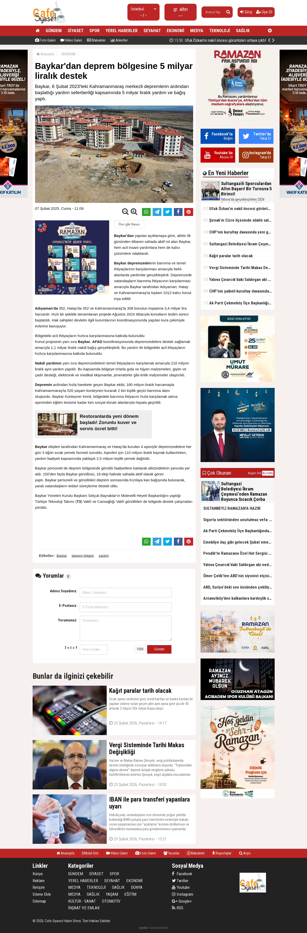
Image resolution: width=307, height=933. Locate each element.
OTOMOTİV (111, 901)
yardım (104, 556)
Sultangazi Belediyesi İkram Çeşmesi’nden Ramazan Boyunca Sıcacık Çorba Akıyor (238, 244)
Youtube (181, 887)
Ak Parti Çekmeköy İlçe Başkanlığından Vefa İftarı (238, 303)
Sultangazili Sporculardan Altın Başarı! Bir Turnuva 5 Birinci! (224, 40)
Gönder (159, 649)
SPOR (94, 30)
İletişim (39, 887)
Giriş (246, 11)
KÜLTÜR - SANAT (82, 901)
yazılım (143, 928)
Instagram (182, 894)
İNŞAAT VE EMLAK (84, 907)
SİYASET (75, 30)
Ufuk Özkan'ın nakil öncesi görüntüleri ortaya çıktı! (238, 208)
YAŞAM (112, 894)
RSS (177, 907)
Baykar (62, 556)
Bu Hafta (268, 473)
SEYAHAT (152, 30)
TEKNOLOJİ (219, 30)
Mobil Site (90, 853)
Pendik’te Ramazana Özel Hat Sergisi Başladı (238, 553)
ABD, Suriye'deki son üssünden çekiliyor (238, 587)
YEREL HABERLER (121, 30)
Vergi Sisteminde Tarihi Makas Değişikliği (238, 267)
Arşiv (244, 853)
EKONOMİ (175, 30)
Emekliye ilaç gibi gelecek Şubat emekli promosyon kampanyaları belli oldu (238, 542)
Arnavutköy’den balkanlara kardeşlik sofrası (238, 598)
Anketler (119, 40)
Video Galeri (71, 40)
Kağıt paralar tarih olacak (228, 255)
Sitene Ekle (42, 894)
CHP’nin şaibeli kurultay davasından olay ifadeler (238, 291)
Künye (38, 873)
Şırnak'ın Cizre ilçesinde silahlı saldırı (238, 220)
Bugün (252, 473)
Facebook (182, 873)
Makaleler (96, 40)
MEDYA (196, 30)
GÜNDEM (54, 30)
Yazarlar (171, 853)
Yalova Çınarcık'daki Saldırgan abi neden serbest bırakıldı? (238, 279)
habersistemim (158, 928)
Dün (259, 473)
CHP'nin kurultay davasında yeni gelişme (238, 232)
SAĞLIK (243, 30)
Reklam (38, 880)
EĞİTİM (130, 894)
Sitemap (39, 901)
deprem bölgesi (83, 556)
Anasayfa (45, 54)
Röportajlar (221, 853)
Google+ (182, 901)
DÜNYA (137, 887)
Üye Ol (264, 11)
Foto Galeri (45, 40)
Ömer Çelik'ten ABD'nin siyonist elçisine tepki (238, 575)
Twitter (180, 880)
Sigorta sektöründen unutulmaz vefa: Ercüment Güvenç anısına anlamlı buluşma (238, 519)
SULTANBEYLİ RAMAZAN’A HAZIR (232, 508)
